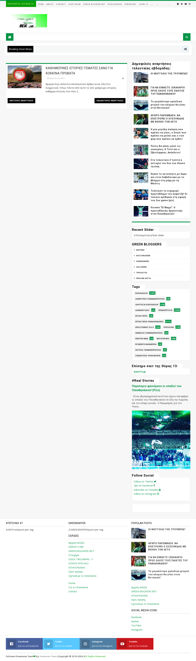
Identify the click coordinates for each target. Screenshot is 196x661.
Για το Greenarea (78, 587)
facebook (136, 617)
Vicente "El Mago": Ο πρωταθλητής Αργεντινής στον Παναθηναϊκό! (167, 210)
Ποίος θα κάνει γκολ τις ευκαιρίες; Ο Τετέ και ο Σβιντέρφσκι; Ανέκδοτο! (166, 149)
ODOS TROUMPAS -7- (81, 559)
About (50, 4)
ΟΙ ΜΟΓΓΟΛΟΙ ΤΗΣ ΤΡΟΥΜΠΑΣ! (169, 73)
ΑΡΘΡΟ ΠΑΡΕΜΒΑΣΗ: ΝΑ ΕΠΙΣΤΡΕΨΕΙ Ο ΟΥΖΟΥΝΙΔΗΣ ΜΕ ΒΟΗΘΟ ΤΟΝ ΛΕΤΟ (167, 118)
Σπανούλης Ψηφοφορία (147, 355)
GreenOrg (130, 4)
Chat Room (74, 4)
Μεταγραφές (163, 338)
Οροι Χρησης (75, 571)
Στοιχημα (73, 555)
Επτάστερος (141, 316)
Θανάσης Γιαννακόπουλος (149, 333)
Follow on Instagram (146, 493)
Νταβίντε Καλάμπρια (146, 344)
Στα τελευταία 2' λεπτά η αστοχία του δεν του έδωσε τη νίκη (168, 163)
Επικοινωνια (115, 4)
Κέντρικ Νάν (141, 338)
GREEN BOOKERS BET (81, 551)
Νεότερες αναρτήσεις (21, 100)
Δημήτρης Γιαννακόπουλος (150, 299)
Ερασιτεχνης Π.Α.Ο (144, 327)
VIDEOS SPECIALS (78, 563)
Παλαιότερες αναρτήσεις (109, 100)
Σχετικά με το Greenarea (82, 575)
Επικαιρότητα (165, 310)
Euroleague (141, 293)
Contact (61, 4)
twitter (135, 621)
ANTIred (140, 250)
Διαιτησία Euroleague (146, 304)
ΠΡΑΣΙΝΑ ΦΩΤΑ (143, 278)
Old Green (141, 267)
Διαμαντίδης (142, 310)
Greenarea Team (48, 656)
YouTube (136, 625)
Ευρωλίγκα (169, 327)
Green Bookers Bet (94, 4)
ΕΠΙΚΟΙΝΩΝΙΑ (76, 567)
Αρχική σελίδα (76, 542)
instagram (136, 629)
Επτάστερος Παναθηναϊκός (149, 321)
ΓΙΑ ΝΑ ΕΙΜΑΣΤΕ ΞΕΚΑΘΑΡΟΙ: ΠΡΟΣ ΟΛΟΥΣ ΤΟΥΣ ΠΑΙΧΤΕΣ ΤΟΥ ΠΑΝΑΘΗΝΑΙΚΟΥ (168, 90)
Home (41, 4)
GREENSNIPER (142, 261)
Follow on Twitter (145, 481)
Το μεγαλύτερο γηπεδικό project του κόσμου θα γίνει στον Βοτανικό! (168, 104)
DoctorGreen (143, 255)
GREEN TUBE (76, 546)
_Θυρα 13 (143, 4)
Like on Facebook (144, 485)
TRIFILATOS (141, 272)
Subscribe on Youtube (147, 489)
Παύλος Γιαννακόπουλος (148, 350)
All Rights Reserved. (95, 656)
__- (152, 4)
